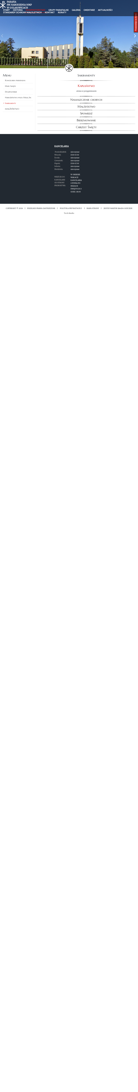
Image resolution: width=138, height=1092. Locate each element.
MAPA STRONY (93, 1082)
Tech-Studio (69, 1087)
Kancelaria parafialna (15, 80)
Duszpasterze (11, 91)
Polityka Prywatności (70, 1082)
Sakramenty (10, 103)
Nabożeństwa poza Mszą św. (18, 97)
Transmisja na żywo (136, 22)
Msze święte (10, 86)
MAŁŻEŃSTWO (12, 109)
